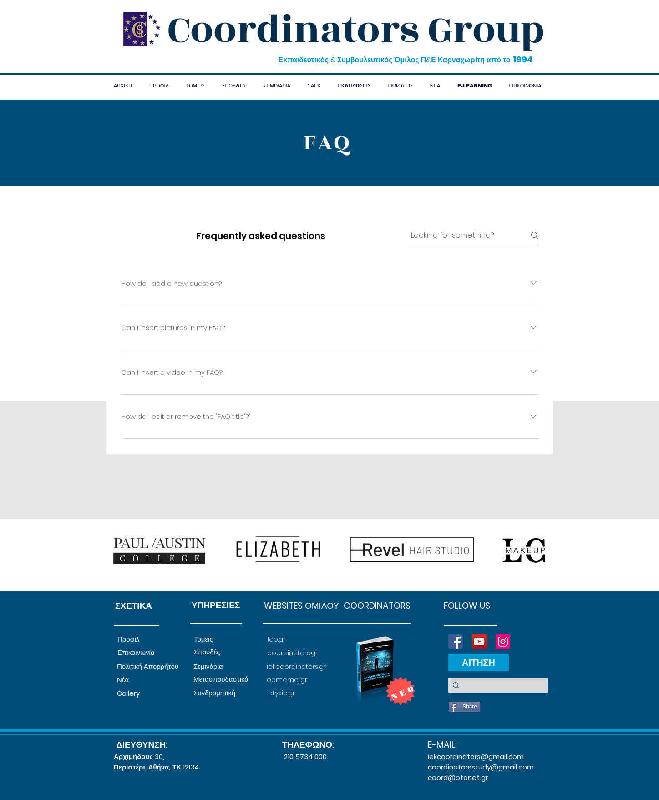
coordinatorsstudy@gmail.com (481, 767)
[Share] (464, 706)
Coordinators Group (355, 30)
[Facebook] (455, 641)
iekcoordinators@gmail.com (476, 756)
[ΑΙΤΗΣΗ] (478, 662)
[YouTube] (479, 641)
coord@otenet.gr (458, 777)
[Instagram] (503, 641)
